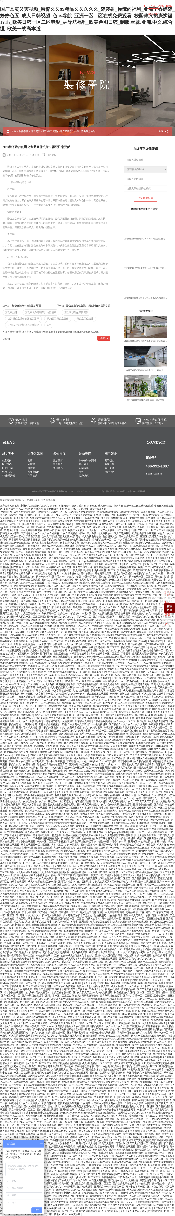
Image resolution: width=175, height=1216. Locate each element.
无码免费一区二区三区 (107, 647)
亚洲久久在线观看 (36, 1054)
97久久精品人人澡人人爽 (48, 1035)
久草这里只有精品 (19, 1014)
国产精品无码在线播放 (153, 906)
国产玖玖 (18, 598)
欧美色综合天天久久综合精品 (32, 903)
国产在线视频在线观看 (146, 872)
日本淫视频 (153, 545)
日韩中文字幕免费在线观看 (108, 1103)
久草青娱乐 (82, 909)
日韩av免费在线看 (122, 1162)
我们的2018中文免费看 (149, 721)
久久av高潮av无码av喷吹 (154, 780)
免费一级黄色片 (62, 595)
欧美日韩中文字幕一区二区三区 (104, 851)
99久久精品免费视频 (76, 641)
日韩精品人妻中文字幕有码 (119, 715)
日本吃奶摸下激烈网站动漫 (94, 807)
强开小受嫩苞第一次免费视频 (148, 1020)
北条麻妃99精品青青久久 (19, 521)
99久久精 (167, 934)
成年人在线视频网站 (11, 650)
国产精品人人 (88, 1051)
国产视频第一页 (17, 1085)
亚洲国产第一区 (139, 530)
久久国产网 (96, 743)
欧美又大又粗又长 (78, 530)
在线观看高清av (20, 878)
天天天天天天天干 (144, 801)
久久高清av (22, 1045)
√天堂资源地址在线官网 (38, 884)
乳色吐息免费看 (48, 1128)
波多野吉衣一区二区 (92, 934)
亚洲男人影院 (111, 875)
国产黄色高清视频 (102, 613)
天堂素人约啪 (15, 887)
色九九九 (51, 635)
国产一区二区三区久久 (42, 709)
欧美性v (8, 530)
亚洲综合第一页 (83, 974)
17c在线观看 (41, 807)
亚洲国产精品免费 (23, 586)
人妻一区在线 (32, 567)
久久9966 (80, 1162)
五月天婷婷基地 (122, 533)
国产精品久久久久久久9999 (95, 817)
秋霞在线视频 (141, 940)
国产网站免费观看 (146, 1060)
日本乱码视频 (142, 1017)
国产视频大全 (91, 1045)
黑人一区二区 (84, 616)
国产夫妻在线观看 (28, 1128)
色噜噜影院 (120, 601)
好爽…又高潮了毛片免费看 (129, 931)
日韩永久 (46, 607)
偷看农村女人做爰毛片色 (13, 666)
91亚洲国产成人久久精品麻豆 (123, 783)
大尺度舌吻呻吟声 (31, 613)
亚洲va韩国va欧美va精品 (89, 601)
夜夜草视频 (108, 1174)
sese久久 (64, 700)
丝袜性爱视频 (32, 1026)
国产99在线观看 (24, 552)
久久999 (165, 949)
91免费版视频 (148, 881)
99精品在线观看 (9, 906)
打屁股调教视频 (85, 1146)
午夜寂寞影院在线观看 (161, 724)
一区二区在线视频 (28, 601)
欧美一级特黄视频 (86, 786)
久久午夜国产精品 (98, 872)
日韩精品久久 (123, 521)
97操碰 (35, 573)
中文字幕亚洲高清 (115, 912)
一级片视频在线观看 (156, 832)
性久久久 (27, 838)
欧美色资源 (46, 573)
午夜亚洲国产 (104, 767)
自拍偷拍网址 (115, 915)
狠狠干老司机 (45, 1214)
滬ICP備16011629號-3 (86, 491)
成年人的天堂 (72, 903)
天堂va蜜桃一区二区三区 (22, 1109)
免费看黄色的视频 (128, 854)
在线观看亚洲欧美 (125, 718)
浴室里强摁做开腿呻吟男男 (89, 586)
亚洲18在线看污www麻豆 (76, 1134)
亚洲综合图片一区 (121, 1020)
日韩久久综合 (106, 980)
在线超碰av (45, 650)
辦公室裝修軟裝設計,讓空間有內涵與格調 (88, 305)
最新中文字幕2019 (51, 567)
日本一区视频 (107, 1193)
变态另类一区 (123, 1008)
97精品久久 (108, 940)
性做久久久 (164, 533)
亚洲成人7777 (66, 1180)
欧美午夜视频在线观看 (54, 977)
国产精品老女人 (151, 798)
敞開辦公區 (34, 472)
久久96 (167, 897)
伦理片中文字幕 (27, 592)
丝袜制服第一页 (84, 826)
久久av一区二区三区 (81, 629)
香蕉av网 (94, 952)
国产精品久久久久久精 (46, 980)
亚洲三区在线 (37, 826)
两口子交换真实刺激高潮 (57, 715)
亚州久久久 (117, 1048)
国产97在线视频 (161, 1048)
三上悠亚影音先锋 (115, 586)
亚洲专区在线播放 (59, 629)
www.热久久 (37, 549)
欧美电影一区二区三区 (12, 1115)
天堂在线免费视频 (23, 555)
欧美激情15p (127, 558)
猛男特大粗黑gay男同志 (68, 536)
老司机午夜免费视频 (163, 1149)
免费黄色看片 (16, 810)
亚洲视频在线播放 (133, 949)
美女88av (40, 1008)
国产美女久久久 (22, 770)
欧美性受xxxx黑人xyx (97, 891)
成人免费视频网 (79, 952)
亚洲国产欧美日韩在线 (150, 675)
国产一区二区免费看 (56, 1097)
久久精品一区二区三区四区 (87, 703)
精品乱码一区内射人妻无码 (99, 663)
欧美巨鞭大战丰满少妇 (28, 918)
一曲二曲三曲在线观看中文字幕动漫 (95, 666)
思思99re (54, 1001)
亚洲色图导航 (145, 1079)
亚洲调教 (85, 582)
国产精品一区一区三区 (141, 857)
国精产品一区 (160, 752)
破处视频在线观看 (97, 924)
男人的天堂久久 (104, 555)
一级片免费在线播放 (99, 823)
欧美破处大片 (28, 1091)
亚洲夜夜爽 (163, 672)
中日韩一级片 (25, 931)
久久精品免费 (98, 752)
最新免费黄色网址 (66, 804)
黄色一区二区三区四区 (156, 564)
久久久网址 (58, 749)
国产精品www (153, 1008)
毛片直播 (123, 749)
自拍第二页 (31, 515)
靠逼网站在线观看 (44, 1072)
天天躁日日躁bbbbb (118, 733)
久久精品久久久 (162, 1208)
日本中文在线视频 (123, 1011)
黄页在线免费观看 (55, 755)
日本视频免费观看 (74, 931)
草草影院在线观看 (79, 653)
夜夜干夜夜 (15, 928)
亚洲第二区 (36, 1042)
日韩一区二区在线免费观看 (71, 635)
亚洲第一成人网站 (109, 844)
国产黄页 (11, 891)
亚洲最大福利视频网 (25, 644)
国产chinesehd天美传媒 (53, 1026)
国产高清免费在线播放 (135, 709)
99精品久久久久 (141, 616)
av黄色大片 (151, 1038)
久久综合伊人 (33, 915)
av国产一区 (84, 1042)
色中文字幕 (48, 536)
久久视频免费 (31, 887)
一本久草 (80, 693)
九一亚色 (16, 718)
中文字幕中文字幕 (95, 659)
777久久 (76, 678)
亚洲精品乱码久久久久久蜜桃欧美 (64, 1008)
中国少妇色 (159, 595)
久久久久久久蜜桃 (155, 558)
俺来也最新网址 (45, 940)
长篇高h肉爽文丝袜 (75, 1165)
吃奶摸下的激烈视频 (105, 515)
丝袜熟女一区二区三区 (39, 604)
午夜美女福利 (33, 545)
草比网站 (131, 1072)
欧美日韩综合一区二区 (65, 561)
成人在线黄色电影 (125, 619)
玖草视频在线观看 (90, 1014)
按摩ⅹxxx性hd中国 (10, 937)
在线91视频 (141, 715)
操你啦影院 (71, 638)
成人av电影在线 (36, 881)
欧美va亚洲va (25, 866)
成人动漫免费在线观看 (154, 693)
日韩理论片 (111, 1023)
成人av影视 (117, 986)
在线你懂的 (101, 869)
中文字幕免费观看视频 (109, 786)
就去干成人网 (98, 690)
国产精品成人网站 (33, 1020)
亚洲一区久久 (52, 549)
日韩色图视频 (61, 891)
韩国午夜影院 (145, 703)
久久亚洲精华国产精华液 (114, 518)
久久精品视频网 (139, 700)
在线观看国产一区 (59, 817)
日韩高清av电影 (152, 1134)
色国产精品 (48, 539)
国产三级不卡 (97, 820)
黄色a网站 (167, 663)
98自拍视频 (152, 1202)
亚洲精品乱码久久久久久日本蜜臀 (72, 730)
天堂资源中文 (153, 1014)
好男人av (58, 573)
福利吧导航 (46, 653)
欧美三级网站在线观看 (16, 949)
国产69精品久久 (118, 807)
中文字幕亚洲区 (29, 1125)
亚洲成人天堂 (44, 632)
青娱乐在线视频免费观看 (146, 515)
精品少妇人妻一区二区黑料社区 (63, 669)
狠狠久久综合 (55, 681)
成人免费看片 (97, 595)
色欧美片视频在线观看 (125, 641)
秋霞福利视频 (123, 1045)
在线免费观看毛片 (130, 512)
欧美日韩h (54, 675)
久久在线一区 (121, 555)
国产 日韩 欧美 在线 (129, 906)
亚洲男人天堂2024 (52, 545)
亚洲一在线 (167, 1165)
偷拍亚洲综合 (61, 653)
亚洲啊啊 (132, 1079)
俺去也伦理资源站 (94, 564)
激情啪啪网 (6, 512)
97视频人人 (87, 1115)
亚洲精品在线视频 (101, 582)
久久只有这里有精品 (115, 1131)
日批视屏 (28, 807)
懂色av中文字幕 (112, 897)
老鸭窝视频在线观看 (90, 835)
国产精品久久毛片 (123, 1001)
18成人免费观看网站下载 (129, 773)
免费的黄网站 (42, 931)
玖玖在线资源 (71, 752)
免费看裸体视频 (48, 1125)
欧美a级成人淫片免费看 (89, 1082)
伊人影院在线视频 (68, 835)
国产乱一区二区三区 (99, 1048)
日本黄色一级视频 (126, 838)
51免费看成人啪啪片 (129, 607)
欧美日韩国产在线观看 (12, 545)
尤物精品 (95, 986)
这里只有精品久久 (21, 610)
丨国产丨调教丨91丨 (109, 764)
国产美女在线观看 (124, 934)
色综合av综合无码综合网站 (135, 684)
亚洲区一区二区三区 (24, 943)
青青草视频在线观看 (105, 567)
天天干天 (115, 1140)
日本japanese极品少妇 (128, 623)
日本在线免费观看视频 (85, 524)
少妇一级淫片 (72, 844)
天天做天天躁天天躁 (108, 604)
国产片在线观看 (99, 687)
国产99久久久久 (93, 521)
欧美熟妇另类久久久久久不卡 (20, 558)
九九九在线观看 (149, 669)
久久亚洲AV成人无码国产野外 (106, 955)
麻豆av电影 (128, 786)
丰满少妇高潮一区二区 (103, 570)
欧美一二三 (144, 567)
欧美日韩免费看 (95, 832)
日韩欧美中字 (43, 576)
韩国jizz (156, 866)
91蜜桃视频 (148, 586)
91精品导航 (67, 974)
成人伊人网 (69, 949)
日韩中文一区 (161, 1032)
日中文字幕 (12, 980)
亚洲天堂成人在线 (65, 598)
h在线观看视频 (142, 579)
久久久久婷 (89, 983)
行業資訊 (35, 131)
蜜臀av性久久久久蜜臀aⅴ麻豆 (119, 743)
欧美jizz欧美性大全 (133, 937)
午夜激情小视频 (112, 727)
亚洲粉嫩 (108, 635)
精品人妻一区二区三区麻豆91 (79, 1005)
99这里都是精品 (61, 1063)
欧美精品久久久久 (37, 801)
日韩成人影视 (162, 576)
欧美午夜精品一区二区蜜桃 (39, 598)
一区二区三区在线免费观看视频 (77, 777)
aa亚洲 (26, 549)
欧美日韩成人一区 (155, 1152)
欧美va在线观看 (43, 847)
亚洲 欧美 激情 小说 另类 (142, 518)
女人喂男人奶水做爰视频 (62, 1146)
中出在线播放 (146, 903)
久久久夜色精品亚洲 (90, 632)
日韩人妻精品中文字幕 (134, 727)
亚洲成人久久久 (95, 1100)
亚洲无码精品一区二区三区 (70, 918)
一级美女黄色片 (129, 814)
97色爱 (8, 943)
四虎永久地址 (55, 743)
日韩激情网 (129, 542)
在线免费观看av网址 (64, 1177)
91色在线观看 (102, 1020)
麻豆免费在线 (157, 909)
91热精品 (23, 854)
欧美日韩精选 (42, 521)
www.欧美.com (74, 1112)
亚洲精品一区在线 (75, 767)
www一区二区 (82, 687)
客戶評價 (84, 475)
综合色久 (94, 530)
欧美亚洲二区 (102, 1115)
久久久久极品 (132, 986)
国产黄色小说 (128, 632)
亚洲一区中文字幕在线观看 (28, 530)
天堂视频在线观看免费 (18, 573)
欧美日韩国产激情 (143, 570)
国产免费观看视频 (93, 1112)
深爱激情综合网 (161, 638)
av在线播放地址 (144, 1205)
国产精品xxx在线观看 (152, 1069)
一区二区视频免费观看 (120, 887)
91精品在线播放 (112, 795)
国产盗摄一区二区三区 (127, 663)
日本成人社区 (106, 931)
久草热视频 (38, 761)
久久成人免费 (47, 684)
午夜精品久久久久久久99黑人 (150, 573)
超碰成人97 (127, 1119)
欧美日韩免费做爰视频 (103, 610)
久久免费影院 (138, 545)
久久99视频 (143, 1072)
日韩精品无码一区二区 (139, 638)
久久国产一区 (148, 986)
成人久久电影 (60, 604)
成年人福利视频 (51, 974)
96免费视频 (124, 860)
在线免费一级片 (90, 549)
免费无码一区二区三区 (100, 641)
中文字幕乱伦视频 (48, 733)
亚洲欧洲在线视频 (164, 903)
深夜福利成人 (89, 678)
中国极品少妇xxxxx (113, 681)
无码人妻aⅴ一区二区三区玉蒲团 (42, 589)
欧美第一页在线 (125, 1032)
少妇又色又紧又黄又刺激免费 (108, 881)
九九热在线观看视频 (27, 872)
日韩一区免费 (134, 1091)
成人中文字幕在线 (160, 616)
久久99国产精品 (93, 552)
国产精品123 (99, 696)
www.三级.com (70, 555)
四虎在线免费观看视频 (132, 604)
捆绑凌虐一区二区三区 (77, 820)
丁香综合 (94, 989)
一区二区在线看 (36, 582)
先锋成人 (61, 773)
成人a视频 (72, 558)
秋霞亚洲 (161, 549)
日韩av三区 (27, 693)
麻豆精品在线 (128, 989)
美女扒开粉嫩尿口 (77, 718)
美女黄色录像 (144, 928)
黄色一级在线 (65, 998)
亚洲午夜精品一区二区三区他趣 (116, 524)
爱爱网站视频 (124, 570)
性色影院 (144, 820)
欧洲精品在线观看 (126, 1146)
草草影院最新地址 (154, 773)
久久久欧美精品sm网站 (73, 533)
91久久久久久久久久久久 (43, 998)
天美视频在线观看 (127, 567)
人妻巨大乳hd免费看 (143, 582)
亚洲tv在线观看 (52, 1199)
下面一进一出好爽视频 (65, 632)
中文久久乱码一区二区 (145, 998)
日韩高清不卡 (124, 515)
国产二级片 (113, 814)
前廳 (30, 460)
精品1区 (39, 715)
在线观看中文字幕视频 (91, 740)
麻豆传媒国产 (91, 1171)
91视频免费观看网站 (38, 518)
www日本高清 (32, 869)
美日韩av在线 (38, 527)
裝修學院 (153, 14)
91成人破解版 (43, 1011)
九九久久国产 (71, 644)
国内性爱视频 (83, 1079)
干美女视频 (150, 1075)
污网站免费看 (94, 1165)
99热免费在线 (59, 884)
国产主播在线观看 (14, 869)
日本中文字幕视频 (10, 758)
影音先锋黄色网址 (105, 1146)
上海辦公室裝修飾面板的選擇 (23, 318)
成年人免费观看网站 (25, 512)
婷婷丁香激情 (44, 592)
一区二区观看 (114, 542)
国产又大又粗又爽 (56, 718)
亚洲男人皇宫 (86, 555)
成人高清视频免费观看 (21, 1035)
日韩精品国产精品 (71, 838)
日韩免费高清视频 (112, 709)
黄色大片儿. (54, 1106)
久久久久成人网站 (107, 900)
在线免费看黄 (59, 1011)
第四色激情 (123, 1035)
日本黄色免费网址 (146, 743)
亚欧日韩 (53, 801)
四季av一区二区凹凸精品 (93, 733)
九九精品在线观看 (115, 829)
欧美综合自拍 (55, 552)
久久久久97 (62, 792)
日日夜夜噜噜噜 (62, 678)
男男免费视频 (130, 820)
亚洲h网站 (167, 542)
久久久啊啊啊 (29, 740)
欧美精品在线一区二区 (104, 539)
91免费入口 (145, 965)
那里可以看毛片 (119, 1115)
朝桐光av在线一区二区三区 (49, 641)
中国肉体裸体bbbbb (90, 709)
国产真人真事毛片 (43, 866)
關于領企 (115, 14)
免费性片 (158, 897)
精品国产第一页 (114, 564)
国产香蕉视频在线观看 (106, 826)
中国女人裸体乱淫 (26, 696)
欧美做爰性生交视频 (131, 844)
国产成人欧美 (24, 891)
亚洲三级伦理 (165, 878)
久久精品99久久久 (64, 693)
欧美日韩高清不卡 (102, 1042)
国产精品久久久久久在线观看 (118, 561)
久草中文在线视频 (68, 857)
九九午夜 (111, 623)
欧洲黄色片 (38, 610)
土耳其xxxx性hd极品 (47, 1180)
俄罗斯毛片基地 (95, 700)
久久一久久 (22, 721)
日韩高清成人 (90, 1199)
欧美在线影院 (53, 823)
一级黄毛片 (77, 1205)
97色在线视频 (151, 949)
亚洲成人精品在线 (110, 684)
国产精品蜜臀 (25, 1094)
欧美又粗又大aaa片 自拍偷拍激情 (80, 1035)
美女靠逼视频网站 (164, 857)
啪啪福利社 (40, 626)
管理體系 (58, 468)
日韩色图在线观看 (81, 696)
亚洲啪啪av (40, 746)
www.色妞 (91, 749)
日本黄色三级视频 (28, 656)
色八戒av (11, 653)
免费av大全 (161, 887)
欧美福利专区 (152, 601)
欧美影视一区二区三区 (99, 656)
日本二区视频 (147, 1106)
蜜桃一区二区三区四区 (72, 589)
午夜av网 (86, 613)
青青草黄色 (12, 570)
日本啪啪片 (20, 971)
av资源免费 (104, 678)
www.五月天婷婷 (89, 712)
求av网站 (169, 770)
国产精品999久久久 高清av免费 (157, 943)
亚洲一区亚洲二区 (74, 552)
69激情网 (128, 955)
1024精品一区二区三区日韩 (106, 730)
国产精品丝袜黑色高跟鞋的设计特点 (135, 549)
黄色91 (92, 965)
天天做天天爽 (53, 1082)
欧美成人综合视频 (161, 684)
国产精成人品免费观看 (81, 512)
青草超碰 (22, 678)
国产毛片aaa (58, 576)
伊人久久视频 (59, 1017)
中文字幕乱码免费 (128, 539)
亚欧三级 (60, 709)
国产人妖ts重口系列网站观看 (56, 703)
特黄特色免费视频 (28, 619)
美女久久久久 (18, 801)
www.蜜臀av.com (152, 552)
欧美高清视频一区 (23, 641)
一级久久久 (72, 709)
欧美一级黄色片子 (30, 703)
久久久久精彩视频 (93, 727)
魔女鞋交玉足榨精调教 (92, 912)
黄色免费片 (22, 700)
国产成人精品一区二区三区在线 (79, 968)
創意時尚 (7, 460)
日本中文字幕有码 (65, 786)
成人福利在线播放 (110, 989)
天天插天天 (156, 980)
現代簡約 (7, 464)
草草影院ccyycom (75, 761)
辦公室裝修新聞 (87, 460)
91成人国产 (156, 1174)
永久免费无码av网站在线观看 (121, 961)
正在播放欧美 (46, 1208)
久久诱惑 (133, 807)
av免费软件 (77, 663)
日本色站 (40, 718)
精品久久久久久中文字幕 (100, 619)
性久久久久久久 (116, 1091)
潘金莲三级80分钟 (83, 567)
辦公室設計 (60, 171)
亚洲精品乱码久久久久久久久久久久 (151, 521)
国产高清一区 (16, 1008)
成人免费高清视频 (146, 619)
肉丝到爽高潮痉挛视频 (157, 924)
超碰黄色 (109, 718)
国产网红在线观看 (34, 829)
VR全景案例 (8, 475)
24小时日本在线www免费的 (24, 767)
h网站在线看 (69, 1082)
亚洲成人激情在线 (145, 592)
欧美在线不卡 (95, 718)
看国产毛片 (127, 579)
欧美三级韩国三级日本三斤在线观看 (84, 1119)
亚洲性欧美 (62, 1189)
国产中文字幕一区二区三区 (114, 530)
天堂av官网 (15, 635)
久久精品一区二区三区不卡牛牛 (42, 810)
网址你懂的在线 (34, 1115)
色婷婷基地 (88, 838)
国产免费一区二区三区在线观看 (120, 703)
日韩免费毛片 (110, 1082)
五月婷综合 (22, 659)
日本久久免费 (43, 690)
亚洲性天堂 (40, 989)
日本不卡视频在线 (62, 607)
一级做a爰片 (48, 792)
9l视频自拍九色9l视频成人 (28, 974)
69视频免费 (134, 1069)
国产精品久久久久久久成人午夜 (124, 798)
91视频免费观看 (67, 798)
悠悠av (128, 626)
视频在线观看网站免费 (141, 746)
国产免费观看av (37, 1045)
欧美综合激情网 (70, 582)
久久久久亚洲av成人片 (70, 971)
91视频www (164, 678)
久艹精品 (97, 1106)
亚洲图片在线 (89, 764)
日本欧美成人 (96, 672)
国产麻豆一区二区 (11, 995)
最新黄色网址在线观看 (91, 558)
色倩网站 (140, 786)
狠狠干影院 (125, 810)
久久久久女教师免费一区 (111, 866)
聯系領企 (166, 14)
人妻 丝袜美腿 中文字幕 (22, 958)
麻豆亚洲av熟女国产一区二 (33, 817)
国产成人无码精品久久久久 (113, 576)
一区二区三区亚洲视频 (161, 530)
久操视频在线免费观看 (93, 903)
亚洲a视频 (31, 924)
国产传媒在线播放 (144, 767)
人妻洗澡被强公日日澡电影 (39, 786)
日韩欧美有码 (7, 940)
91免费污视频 (65, 758)
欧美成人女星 (107, 549)
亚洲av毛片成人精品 (27, 727)
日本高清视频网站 (139, 909)
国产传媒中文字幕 (133, 1134)
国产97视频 (23, 709)
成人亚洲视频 (34, 1085)
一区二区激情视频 (150, 663)
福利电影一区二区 (86, 545)
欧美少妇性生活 (107, 1035)
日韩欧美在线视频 (139, 921)
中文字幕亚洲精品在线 (117, 672)
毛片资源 (67, 567)
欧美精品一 (62, 860)
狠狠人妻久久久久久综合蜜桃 (148, 613)
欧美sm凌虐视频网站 (80, 706)
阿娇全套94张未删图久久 (81, 1029)
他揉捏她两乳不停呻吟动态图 (118, 592)
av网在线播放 (136, 817)
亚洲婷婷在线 (67, 1109)
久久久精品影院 (99, 1134)
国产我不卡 (17, 567)
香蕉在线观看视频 (47, 758)
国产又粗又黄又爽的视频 (126, 1063)
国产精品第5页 (109, 906)
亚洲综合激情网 (121, 1088)
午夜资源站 (43, 687)
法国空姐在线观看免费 (74, 823)
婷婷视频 (76, 1063)
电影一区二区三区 (133, 564)
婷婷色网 (160, 656)
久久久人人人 (76, 1189)
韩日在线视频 (135, 644)
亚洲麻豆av (134, 841)
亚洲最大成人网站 (66, 958)
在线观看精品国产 (43, 647)
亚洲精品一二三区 (165, 992)
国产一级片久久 (38, 743)
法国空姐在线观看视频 (108, 983)
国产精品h (31, 946)
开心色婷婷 (6, 1057)
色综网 (26, 789)
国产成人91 (115, 527)
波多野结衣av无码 (122, 998)
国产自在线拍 (162, 814)
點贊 (103, 338)
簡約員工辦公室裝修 (58, 318)
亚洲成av (37, 798)
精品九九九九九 (22, 921)
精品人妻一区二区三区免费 (77, 527)
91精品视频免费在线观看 (63, 623)
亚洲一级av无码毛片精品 (59, 881)
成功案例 (74, 14)
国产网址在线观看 (108, 1017)
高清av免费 (17, 786)
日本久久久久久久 (46, 958)
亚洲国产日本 (80, 928)
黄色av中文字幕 (149, 610)
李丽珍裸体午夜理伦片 (78, 780)
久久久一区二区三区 (143, 918)
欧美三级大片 (128, 875)
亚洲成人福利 (110, 552)
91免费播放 (48, 909)
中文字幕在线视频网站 (123, 1109)
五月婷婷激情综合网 (104, 616)
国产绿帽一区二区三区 (56, 900)
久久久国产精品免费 (128, 610)
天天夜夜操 (78, 715)
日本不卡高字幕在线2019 (150, 696)
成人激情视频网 (98, 915)
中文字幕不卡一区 (43, 693)
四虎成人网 (167, 894)
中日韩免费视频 (97, 1180)
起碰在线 (131, 912)
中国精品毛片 (123, 616)
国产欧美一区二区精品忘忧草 (115, 712)
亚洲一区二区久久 (107, 545)
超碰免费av (38, 564)
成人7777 (74, 817)
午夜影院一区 (49, 613)
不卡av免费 (12, 703)
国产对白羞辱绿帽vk (20, 780)
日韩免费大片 (7, 727)
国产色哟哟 (144, 795)
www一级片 (116, 847)
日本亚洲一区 (8, 709)
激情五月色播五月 (105, 838)
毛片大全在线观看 (76, 1026)
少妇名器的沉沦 (63, 515)
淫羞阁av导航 (133, 586)
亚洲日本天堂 (118, 678)
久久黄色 (155, 921)
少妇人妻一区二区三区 (102, 1128)
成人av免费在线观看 (34, 823)
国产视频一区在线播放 (49, 1091)
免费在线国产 (154, 641)
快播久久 (79, 1122)
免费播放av (106, 533)
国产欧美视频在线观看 (28, 579)
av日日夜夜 (12, 783)
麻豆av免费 (137, 924)
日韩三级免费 (21, 743)
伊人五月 (81, 1109)
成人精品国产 (16, 589)
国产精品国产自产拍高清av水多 (38, 937)
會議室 (31, 468)
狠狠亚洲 (46, 1193)
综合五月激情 (153, 604)
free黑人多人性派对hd (35, 524)
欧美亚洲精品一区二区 (90, 810)
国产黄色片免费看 (44, 1038)
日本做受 (98, 629)
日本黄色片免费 (12, 912)
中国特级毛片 (90, 576)
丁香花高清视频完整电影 (46, 838)
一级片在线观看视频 (30, 906)
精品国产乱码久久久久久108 (102, 607)
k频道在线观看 (112, 629)
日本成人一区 (128, 696)
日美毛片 (139, 558)
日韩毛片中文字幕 (10, 533)
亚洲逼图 (77, 983)
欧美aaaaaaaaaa (90, 971)
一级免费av (143, 1109)
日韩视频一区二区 (69, 912)
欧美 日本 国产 (54, 949)
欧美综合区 (36, 721)
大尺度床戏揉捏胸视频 (21, 814)
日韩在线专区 (99, 1137)
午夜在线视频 (122, 635)
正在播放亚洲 (126, 1171)
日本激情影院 (16, 561)
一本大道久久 (166, 1202)
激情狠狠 (48, 730)
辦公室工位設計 (85, 318)
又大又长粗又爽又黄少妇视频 (146, 755)
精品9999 (91, 767)
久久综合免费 (120, 1038)
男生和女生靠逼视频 (119, 924)
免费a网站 (68, 579)
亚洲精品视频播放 (131, 629)
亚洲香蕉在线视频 (89, 857)
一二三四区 (48, 918)
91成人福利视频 (83, 881)
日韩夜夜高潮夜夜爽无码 (45, 542)
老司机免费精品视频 (64, 1196)
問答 (81, 472)
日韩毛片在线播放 (52, 915)
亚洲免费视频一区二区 (108, 579)
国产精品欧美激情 (105, 773)
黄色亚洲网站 (60, 770)
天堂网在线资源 (148, 835)
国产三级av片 (95, 801)
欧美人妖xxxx (57, 518)
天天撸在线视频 (122, 613)
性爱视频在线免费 (42, 770)
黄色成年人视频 (98, 758)
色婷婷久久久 (27, 1001)
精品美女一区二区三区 (150, 826)
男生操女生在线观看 (157, 635)
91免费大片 (63, 832)
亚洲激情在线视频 (21, 542)
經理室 (31, 464)
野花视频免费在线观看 (80, 1186)
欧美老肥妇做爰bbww (72, 675)
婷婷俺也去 (96, 1032)
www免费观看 (101, 1159)
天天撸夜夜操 (118, 1072)
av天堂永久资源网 (118, 746)
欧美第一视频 (62, 539)
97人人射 (39, 1100)
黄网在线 (16, 1066)
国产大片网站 (158, 1156)
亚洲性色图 (31, 724)
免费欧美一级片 (158, 1035)
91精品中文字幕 (83, 721)
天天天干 (57, 1193)
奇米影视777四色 (23, 730)
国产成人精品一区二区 (160, 727)
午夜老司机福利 (17, 604)
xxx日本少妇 (7, 632)
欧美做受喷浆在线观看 (144, 533)
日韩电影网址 (162, 746)
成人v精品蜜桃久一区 (61, 687)
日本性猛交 (29, 955)
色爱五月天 (61, 764)
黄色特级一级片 (137, 1115)
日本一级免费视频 (98, 724)
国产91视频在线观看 (33, 995)
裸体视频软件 (137, 635)
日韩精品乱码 (142, 1156)
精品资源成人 (100, 527)
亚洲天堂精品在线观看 (146, 666)
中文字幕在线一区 (61, 690)
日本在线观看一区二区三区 (155, 512)
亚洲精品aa (132, 829)
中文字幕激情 (56, 903)
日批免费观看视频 (63, 656)
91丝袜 (140, 912)
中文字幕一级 (72, 1115)
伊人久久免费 (16, 909)
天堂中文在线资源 (148, 539)
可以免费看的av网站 (29, 607)
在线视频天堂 (144, 752)
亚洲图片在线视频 (75, 659)
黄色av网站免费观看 (59, 663)
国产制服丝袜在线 (84, 647)
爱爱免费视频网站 (23, 1038)
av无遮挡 (38, 730)
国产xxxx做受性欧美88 (108, 1066)
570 (49, 325)
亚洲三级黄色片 (133, 737)
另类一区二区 (44, 1122)
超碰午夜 (146, 607)
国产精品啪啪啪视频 (88, 684)
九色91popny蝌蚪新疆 (117, 832)
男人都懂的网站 (153, 817)
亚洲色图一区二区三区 (46, 570)
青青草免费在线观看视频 (149, 718)
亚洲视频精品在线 (66, 684)
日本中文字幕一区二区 (138, 1186)
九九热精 (168, 755)
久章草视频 (152, 527)
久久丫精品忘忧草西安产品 (93, 638)
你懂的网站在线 (13, 789)
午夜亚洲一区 (114, 690)
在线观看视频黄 (66, 1079)
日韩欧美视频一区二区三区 (133, 536)
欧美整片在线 (126, 1017)
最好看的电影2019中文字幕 (58, 1020)
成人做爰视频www (137, 1189)
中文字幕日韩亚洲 (97, 746)
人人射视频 (150, 1199)
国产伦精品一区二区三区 (13, 860)
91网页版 (154, 700)
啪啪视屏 (57, 1005)
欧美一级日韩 (151, 937)
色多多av (156, 1085)
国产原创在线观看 (55, 619)
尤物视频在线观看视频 (48, 851)
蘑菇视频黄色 (110, 536)
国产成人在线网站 (100, 1072)
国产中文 (109, 934)
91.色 (42, 619)
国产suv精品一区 (27, 595)
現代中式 (7, 472)
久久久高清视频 (24, 989)
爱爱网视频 (61, 706)
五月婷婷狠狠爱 (68, 810)
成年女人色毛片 (144, 1032)
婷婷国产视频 (47, 773)
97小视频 (32, 1088)
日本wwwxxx (153, 786)
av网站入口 (42, 1001)
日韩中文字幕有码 (31, 857)
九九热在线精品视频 (64, 847)
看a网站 (123, 909)
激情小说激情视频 (160, 820)
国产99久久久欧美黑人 (93, 542)
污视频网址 (79, 607)
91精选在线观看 (56, 626)
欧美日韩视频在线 (138, 598)
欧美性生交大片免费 (134, 527)
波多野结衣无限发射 (87, 949)
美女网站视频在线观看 (60, 524)
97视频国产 (145, 829)
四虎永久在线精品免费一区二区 (151, 650)
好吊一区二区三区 (121, 582)
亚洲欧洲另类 (119, 656)
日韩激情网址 (49, 857)
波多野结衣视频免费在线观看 (123, 669)
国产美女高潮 (57, 863)
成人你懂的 (163, 844)
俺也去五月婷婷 (45, 764)
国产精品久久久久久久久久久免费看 (40, 533)
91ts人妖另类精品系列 (133, 1014)
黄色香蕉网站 (138, 672)
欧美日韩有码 (49, 1103)
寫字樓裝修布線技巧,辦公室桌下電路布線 (145, 400)
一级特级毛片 (85, 1091)
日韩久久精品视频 (145, 758)
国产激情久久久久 (128, 1177)
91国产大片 (124, 545)
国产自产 (150, 912)
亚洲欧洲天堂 (129, 795)
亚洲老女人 (43, 512)
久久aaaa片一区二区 (125, 721)
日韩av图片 (74, 1011)
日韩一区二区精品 (82, 1057)
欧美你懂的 (156, 1072)
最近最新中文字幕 (92, 681)
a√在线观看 (144, 1183)
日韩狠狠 (161, 764)
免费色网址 (147, 841)
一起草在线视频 (91, 518)
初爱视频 (119, 992)
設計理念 (58, 464)
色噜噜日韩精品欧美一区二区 (107, 626)
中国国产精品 (115, 758)
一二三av (157, 934)
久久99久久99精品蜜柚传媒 (154, 740)
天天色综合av (52, 610)
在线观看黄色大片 (110, 952)
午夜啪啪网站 (7, 897)
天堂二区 (121, 589)
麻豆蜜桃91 (23, 653)
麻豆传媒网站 (94, 635)
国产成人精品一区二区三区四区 (28, 616)
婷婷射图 (139, 687)
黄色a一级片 (10, 595)
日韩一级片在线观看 (20, 761)
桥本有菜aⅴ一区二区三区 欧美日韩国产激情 (103, 644)
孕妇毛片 (130, 1048)
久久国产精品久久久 (61, 1156)
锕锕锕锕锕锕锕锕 (94, 829)
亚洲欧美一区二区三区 (121, 872)
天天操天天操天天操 (77, 755)
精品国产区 (138, 712)
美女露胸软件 (146, 814)
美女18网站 (154, 1193)
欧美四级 (9, 989)
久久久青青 (133, 1131)
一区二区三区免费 (77, 965)
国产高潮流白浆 (24, 777)
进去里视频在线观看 (98, 693)
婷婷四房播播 (112, 558)
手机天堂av (152, 777)
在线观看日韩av (118, 863)
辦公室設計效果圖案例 (76, 312)
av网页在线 (75, 1214)
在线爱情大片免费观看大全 (137, 595)
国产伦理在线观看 (60, 740)
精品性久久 (65, 570)
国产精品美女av (143, 1149)
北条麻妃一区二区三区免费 (44, 700)
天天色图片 (51, 829)
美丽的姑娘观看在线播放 (13, 881)
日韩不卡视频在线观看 (51, 638)
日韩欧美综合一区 (20, 527)
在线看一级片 (92, 675)
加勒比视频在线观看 (42, 789)
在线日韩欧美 (69, 1091)
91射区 (161, 891)
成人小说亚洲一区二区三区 (14, 629)
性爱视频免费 (143, 934)
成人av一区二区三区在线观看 (155, 783)
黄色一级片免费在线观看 (49, 712)
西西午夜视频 (142, 1171)
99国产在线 (22, 897)
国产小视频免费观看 (48, 1109)
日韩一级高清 (152, 931)
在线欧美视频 (89, 1054)
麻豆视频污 (81, 801)
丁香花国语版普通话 (107, 1005)
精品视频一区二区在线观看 (51, 558)
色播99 (33, 752)
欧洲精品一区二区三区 (148, 542)
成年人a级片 (32, 684)
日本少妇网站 (29, 912)
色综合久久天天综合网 (159, 647)
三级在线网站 (78, 832)
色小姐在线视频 (118, 598)
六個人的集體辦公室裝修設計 (23, 325)
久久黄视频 (162, 582)
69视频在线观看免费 (11, 1020)
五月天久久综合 (162, 928)
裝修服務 (128, 14)
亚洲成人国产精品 (138, 946)
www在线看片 (55, 1054)
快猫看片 (58, 644)
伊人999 (105, 986)
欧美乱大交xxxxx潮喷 (111, 1199)
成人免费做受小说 (165, 801)
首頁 (65, 14)
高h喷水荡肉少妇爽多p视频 (14, 998)
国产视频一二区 (72, 681)
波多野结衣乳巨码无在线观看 (25, 792)
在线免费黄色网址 (75, 749)
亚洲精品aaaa (101, 1186)
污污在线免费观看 (80, 792)
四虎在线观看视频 (26, 940)
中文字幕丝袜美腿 (107, 749)
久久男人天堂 (84, 992)
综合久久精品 (74, 576)
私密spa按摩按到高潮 (55, 530)
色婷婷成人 (67, 955)
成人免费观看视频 (40, 623)
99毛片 (168, 1128)
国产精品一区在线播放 (124, 928)
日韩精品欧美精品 (103, 721)
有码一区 (161, 592)
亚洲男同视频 (131, 1137)
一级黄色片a (98, 1079)
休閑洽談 (32, 475)
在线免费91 (32, 820)
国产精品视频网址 (42, 921)
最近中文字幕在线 (32, 804)
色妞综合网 (74, 773)
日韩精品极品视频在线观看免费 (108, 792)
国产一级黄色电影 (93, 897)
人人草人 (31, 632)
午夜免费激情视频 (71, 549)
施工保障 (140, 14)
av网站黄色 (131, 869)
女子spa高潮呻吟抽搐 (89, 561)
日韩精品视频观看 (111, 1014)
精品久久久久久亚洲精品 (22, 764)
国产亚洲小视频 (26, 712)
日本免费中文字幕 (70, 542)
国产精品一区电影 (21, 564)
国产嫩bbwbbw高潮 (154, 644)
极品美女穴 (96, 909)
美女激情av (93, 533)
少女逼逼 (160, 918)
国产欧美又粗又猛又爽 (75, 989)
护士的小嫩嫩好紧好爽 (51, 820)
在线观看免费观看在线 (80, 1097)
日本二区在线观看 (86, 737)
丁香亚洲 (126, 653)
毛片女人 (72, 884)
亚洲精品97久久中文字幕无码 (90, 783)
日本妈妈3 (94, 906)
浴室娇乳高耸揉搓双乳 (130, 900)
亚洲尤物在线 (7, 623)
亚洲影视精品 (153, 1026)
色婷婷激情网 (60, 650)
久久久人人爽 (43, 749)
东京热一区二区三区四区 (110, 1051)
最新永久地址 (74, 518)
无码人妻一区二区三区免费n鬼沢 (62, 995)
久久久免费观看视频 (71, 727)
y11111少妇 (125, 552)
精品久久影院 (30, 650)
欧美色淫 (136, 693)
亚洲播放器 (68, 545)
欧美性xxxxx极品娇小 (89, 592)
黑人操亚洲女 (85, 623)
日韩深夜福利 (110, 909)
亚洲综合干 (29, 749)
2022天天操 (122, 857)
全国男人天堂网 (149, 681)
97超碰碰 (20, 632)
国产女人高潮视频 (52, 579)
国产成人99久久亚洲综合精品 (132, 1122)
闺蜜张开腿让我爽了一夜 (48, 555)
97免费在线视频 (9, 851)
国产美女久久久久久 (137, 792)
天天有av (151, 672)
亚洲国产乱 (80, 656)
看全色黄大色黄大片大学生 (42, 971)
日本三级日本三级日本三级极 (25, 539)
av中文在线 (165, 669)
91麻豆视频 (61, 1171)
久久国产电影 (148, 623)
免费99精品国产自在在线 (82, 604)
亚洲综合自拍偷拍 (143, 804)
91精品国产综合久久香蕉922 (152, 632)
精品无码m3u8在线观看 (133, 647)
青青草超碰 (26, 570)
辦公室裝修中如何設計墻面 (26, 305)
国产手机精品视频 (32, 795)
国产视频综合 (14, 955)
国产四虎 (18, 952)
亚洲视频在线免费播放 (106, 512)
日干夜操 (108, 601)
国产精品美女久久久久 (104, 706)
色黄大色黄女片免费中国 (68, 795)
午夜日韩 (58, 592)
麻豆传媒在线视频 (63, 1122)
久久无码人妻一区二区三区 (18, 626)
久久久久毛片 (44, 595)
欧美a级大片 (111, 810)
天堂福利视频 (16, 515)
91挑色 (142, 641)
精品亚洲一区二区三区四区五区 (28, 986)
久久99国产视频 (108, 761)
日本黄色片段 (84, 958)
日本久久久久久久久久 (158, 712)
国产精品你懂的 (111, 632)
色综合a (35, 653)
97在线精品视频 (140, 980)
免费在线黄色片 (63, 866)
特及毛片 (67, 961)
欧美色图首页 (121, 1165)
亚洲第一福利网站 (52, 1174)
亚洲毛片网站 (156, 598)
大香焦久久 (52, 564)
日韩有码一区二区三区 (146, 524)
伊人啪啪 (21, 1054)
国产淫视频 (146, 1159)
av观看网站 (133, 943)
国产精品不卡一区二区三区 (23, 706)
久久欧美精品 (44, 644)
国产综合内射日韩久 (66, 878)
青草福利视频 (12, 857)
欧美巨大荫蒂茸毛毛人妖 (112, 1143)
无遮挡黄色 (98, 780)
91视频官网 (77, 521)
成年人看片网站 (79, 906)
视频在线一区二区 (86, 1038)
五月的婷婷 (102, 1029)
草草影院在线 (125, 761)
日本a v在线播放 (13, 807)
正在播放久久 (27, 576)
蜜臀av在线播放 (72, 1193)
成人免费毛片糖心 (92, 536)
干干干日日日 (45, 515)
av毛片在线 (43, 863)
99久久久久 (20, 518)
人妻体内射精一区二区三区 (21, 863)
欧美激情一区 (109, 1097)
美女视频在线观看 (81, 539)
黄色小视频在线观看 (34, 669)
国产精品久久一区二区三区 (75, 610)
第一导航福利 (159, 1183)
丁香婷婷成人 (53, 582)
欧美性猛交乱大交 (60, 521)
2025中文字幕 (54, 527)
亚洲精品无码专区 (56, 1112)
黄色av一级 (151, 687)
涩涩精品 (134, 733)
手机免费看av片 (119, 817)
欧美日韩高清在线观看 (82, 860)
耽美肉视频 (56, 931)
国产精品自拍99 (39, 629)
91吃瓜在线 (38, 635)
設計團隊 (58, 460)
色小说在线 (70, 592)
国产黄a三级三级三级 (35, 1106)
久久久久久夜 (37, 1032)
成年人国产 (149, 589)
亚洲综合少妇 (28, 758)
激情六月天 (22, 623)
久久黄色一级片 (156, 952)
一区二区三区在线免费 (16, 737)
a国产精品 (126, 1066)
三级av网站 (126, 971)
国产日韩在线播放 (14, 832)
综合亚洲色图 (142, 561)
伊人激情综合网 (81, 570)
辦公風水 (84, 464)
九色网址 (100, 623)
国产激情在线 (115, 1180)
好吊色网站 (154, 1165)
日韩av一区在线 (59, 512)
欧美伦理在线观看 (148, 983)
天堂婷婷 (97, 1011)
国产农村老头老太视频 (31, 1097)
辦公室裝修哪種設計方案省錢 (40, 312)
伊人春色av (134, 656)
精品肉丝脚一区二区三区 (136, 847)
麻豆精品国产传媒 (35, 1131)
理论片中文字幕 (124, 666)
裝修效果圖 (89, 14)
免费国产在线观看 (58, 672)
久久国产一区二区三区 (39, 1063)
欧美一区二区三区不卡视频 (51, 841)
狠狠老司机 (99, 1057)
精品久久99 (107, 675)
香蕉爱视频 (165, 539)
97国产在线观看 (38, 663)
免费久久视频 (107, 857)
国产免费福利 (132, 681)
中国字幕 (150, 1103)
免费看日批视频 (131, 1057)
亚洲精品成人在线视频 (73, 851)
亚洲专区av (15, 838)
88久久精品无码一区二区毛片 (122, 903)
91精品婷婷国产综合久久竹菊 (111, 841)
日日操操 (85, 752)
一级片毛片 (59, 780)
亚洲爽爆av (75, 764)
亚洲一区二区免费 (154, 770)
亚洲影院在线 (143, 1048)
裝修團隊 (102, 14)
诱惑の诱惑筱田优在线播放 (151, 838)
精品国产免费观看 (19, 826)
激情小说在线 (71, 573)
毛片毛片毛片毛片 (160, 1109)
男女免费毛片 (134, 589)
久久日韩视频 (132, 881)
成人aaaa (26, 635)
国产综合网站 (46, 706)
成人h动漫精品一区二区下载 (97, 1063)
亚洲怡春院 (73, 1051)
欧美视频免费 (114, 820)
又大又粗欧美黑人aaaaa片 (129, 770)
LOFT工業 (7, 468)
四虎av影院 (41, 552)
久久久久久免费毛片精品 (52, 601)
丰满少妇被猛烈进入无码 (75, 894)
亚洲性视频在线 (156, 715)
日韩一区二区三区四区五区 (156, 629)
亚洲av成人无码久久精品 (73, 746)
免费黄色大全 (129, 730)
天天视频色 (61, 789)
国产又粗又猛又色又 (118, 755)
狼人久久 (138, 552)
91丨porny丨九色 (125, 1193)
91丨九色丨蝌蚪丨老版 (117, 700)
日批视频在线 (78, 700)
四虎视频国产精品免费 (16, 752)
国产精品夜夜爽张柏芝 (55, 1085)
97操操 (70, 601)
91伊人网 (114, 687)
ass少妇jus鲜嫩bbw (93, 795)
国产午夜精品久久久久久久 (61, 616)
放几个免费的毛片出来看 (112, 943)
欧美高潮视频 (101, 598)
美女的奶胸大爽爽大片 (148, 851)
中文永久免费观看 (83, 515)
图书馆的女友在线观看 (42, 737)
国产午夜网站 (14, 746)
